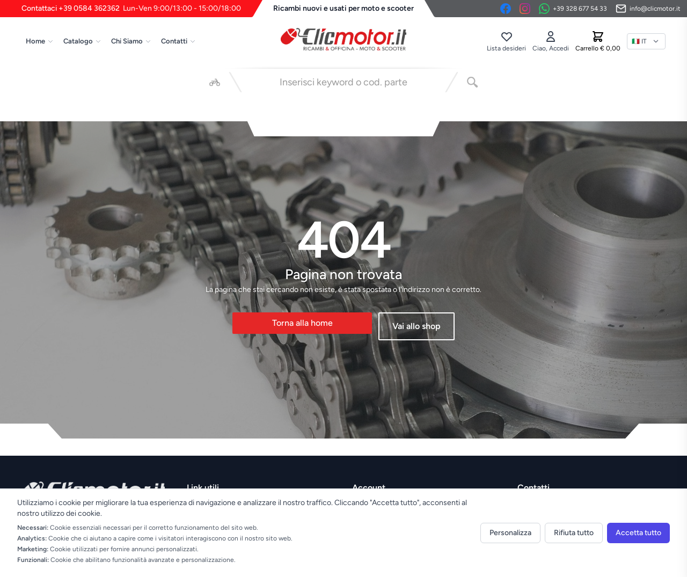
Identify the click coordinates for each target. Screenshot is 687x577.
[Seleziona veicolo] (215, 82)
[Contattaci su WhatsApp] (573, 8)
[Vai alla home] (343, 39)
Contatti (178, 41)
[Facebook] (505, 8)
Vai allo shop (416, 326)
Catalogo (82, 41)
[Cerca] (472, 82)
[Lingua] (646, 41)
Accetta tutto (638, 532)
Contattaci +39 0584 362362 (131, 8)
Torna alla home (302, 323)
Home (40, 41)
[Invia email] (648, 8)
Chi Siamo (131, 41)
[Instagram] (525, 8)
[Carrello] (597, 41)
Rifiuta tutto (574, 532)
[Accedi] (550, 41)
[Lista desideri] (506, 41)
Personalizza (510, 532)
